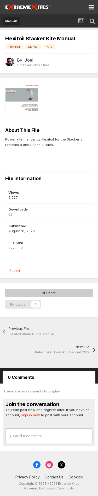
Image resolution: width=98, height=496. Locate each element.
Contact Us (54, 477)
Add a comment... (27, 436)
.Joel (28, 60)
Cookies (75, 477)
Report (14, 270)
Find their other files (33, 65)
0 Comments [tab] (21, 377)
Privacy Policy (27, 477)
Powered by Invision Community (49, 488)
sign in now (30, 415)
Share (49, 293)
